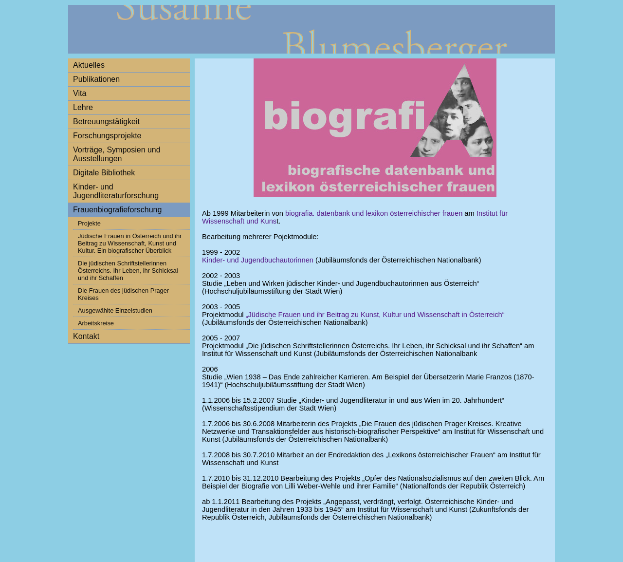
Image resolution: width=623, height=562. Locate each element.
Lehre (83, 107)
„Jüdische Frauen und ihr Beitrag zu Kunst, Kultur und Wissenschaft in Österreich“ (375, 314)
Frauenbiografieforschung (117, 210)
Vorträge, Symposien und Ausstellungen (117, 154)
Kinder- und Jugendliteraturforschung (116, 191)
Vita (79, 93)
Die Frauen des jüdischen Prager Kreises (123, 294)
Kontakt (86, 336)
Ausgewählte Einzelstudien (115, 310)
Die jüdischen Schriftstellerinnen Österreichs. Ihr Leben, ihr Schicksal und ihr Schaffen (128, 270)
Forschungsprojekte (107, 135)
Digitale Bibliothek (104, 173)
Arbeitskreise (96, 323)
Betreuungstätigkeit (106, 121)
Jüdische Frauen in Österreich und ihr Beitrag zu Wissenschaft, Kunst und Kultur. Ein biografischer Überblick (130, 243)
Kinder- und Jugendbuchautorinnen (257, 260)
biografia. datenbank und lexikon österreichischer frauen (373, 213)
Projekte (89, 223)
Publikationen (96, 79)
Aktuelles (89, 65)
